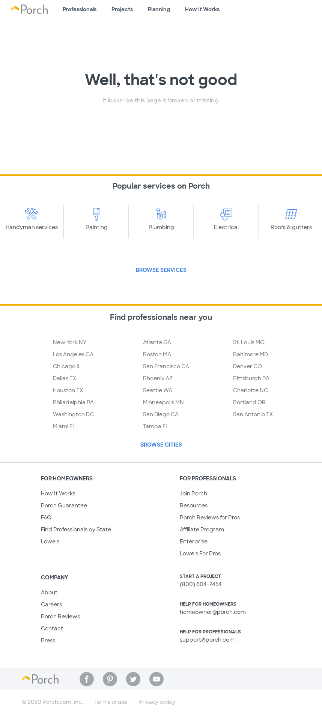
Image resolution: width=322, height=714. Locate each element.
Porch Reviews (60, 616)
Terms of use (110, 702)
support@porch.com (207, 639)
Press (48, 640)
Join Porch (193, 493)
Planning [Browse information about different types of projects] (159, 9)
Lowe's (50, 541)
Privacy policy (156, 702)
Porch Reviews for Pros (210, 517)
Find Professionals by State (76, 529)
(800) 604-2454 (201, 584)
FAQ (46, 517)
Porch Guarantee (64, 505)
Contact (52, 628)
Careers (51, 604)
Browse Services (161, 270)
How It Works (58, 493)
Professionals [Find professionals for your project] (79, 9)
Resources (194, 505)
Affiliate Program (202, 529)
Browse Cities (161, 444)
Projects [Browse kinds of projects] (122, 9)
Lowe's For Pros (200, 553)
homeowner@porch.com (213, 612)
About (49, 592)
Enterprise (194, 541)
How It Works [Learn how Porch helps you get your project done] (202, 9)
